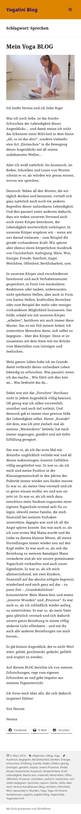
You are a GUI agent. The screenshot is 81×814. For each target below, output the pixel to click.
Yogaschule (57, 794)
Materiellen (57, 775)
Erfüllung (26, 763)
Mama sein (29, 775)
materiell (43, 775)
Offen (68, 775)
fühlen (55, 763)
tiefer (62, 783)
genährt (24, 767)
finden (46, 763)
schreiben (37, 779)
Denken (55, 759)
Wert (9, 790)
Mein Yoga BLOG (29, 46)
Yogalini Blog (22, 9)
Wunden (34, 790)
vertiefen (51, 787)
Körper (10, 771)
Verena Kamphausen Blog (28, 787)
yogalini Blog (41, 794)
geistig (64, 763)
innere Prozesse (49, 767)
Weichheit (64, 787)
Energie (65, 759)
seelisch (49, 779)
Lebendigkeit (14, 775)
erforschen (12, 763)
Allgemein (38, 755)
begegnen (25, 759)
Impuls (34, 767)
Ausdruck (11, 759)
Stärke (54, 783)
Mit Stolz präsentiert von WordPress (28, 809)
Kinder (63, 767)
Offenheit (11, 779)
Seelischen (61, 779)
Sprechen (33, 783)
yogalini (28, 794)
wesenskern (20, 790)
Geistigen (12, 767)
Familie (37, 763)
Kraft (64, 771)
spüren (44, 783)
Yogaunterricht (15, 798)
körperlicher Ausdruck (28, 771)
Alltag (49, 755)
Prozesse (24, 779)
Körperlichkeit (51, 771)
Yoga (57, 755)
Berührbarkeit (40, 759)
